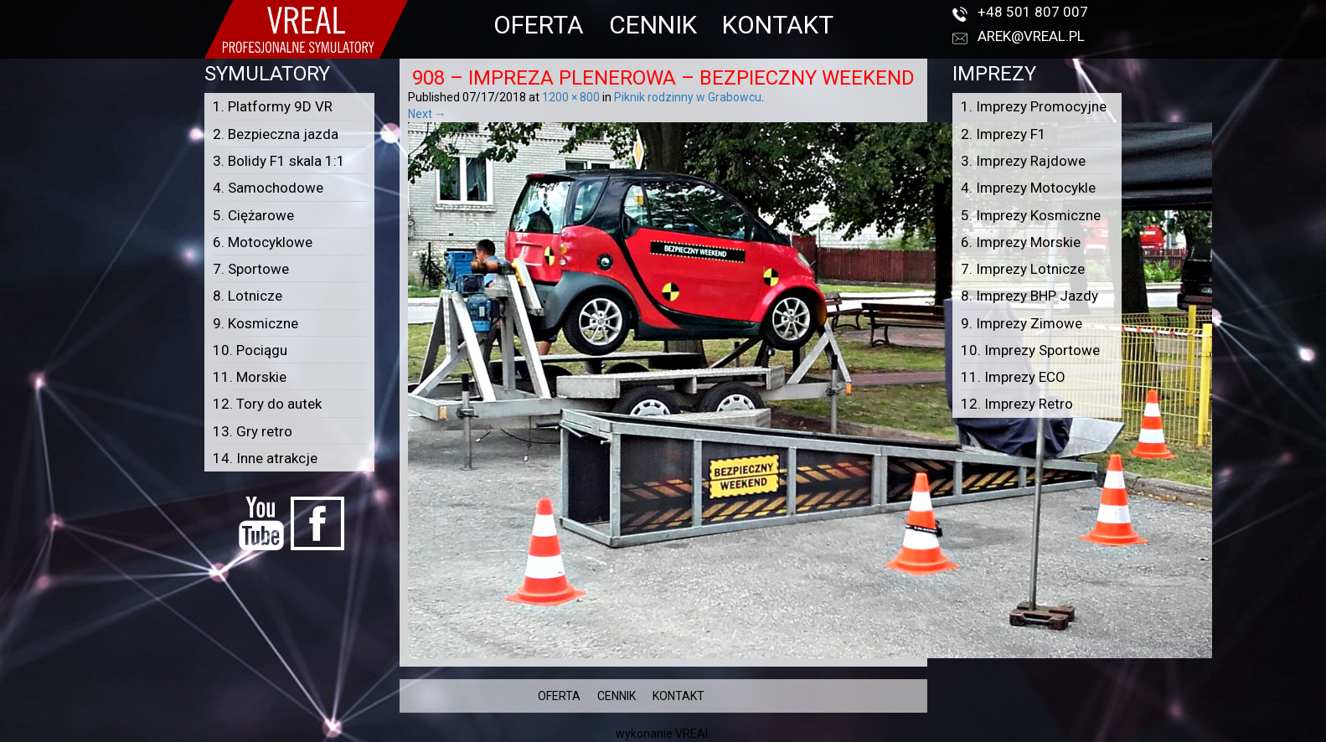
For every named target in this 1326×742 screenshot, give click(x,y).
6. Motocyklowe (262, 242)
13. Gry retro (252, 431)
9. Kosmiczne (255, 323)
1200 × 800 (571, 97)
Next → (427, 114)
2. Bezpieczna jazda (275, 134)
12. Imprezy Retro (1017, 403)
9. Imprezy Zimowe (1021, 323)
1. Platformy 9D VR (273, 106)
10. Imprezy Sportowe (1030, 350)
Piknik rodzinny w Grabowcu (687, 97)
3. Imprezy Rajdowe (1023, 160)
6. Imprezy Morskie (1021, 242)
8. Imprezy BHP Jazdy (1029, 295)
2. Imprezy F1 (1003, 134)
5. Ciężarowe (253, 215)
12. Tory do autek (267, 403)
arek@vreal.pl (1031, 36)
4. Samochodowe (268, 187)
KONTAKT (777, 24)
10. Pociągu (250, 350)
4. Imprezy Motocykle (1028, 187)
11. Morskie (249, 376)
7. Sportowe (251, 268)
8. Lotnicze (247, 295)
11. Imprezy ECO (1013, 376)
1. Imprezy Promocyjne (1034, 106)
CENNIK (653, 24)
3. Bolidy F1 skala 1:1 (279, 160)
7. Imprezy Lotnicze (1023, 268)
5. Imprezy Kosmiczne (1031, 215)
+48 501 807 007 (1033, 11)
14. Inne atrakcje (265, 458)
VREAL (693, 733)
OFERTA (538, 24)
